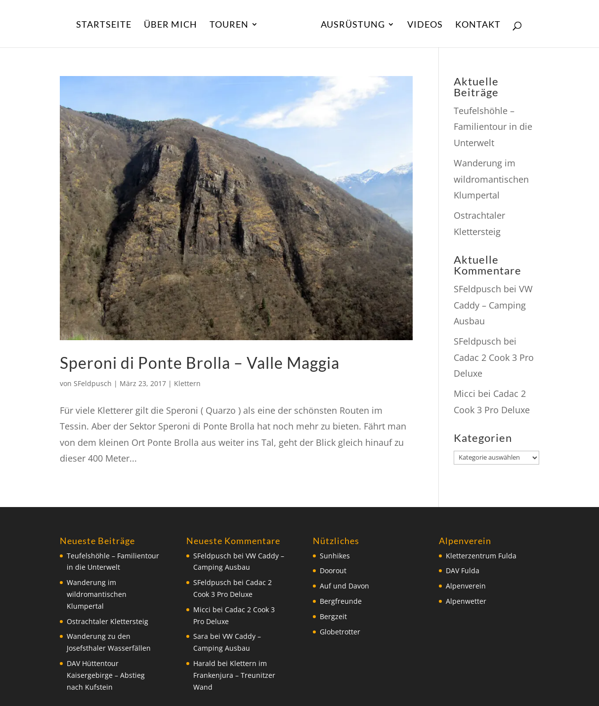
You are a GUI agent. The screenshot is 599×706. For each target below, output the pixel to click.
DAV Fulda (462, 570)
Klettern (187, 383)
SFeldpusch (93, 383)
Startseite (103, 25)
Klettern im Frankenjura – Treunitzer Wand (234, 675)
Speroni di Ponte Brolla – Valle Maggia (200, 362)
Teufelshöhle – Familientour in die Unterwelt (493, 127)
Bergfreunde (341, 601)
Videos (425, 25)
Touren (229, 25)
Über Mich (170, 25)
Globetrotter (340, 631)
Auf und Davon (344, 585)
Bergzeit (333, 616)
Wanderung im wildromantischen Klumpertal (491, 179)
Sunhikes (335, 555)
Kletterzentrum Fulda (481, 555)
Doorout (333, 570)
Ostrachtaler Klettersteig (107, 621)
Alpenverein (466, 585)
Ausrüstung (353, 25)
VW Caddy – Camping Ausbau (493, 305)
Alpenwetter (466, 601)
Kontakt (478, 25)
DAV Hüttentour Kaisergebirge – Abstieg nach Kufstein (106, 675)
